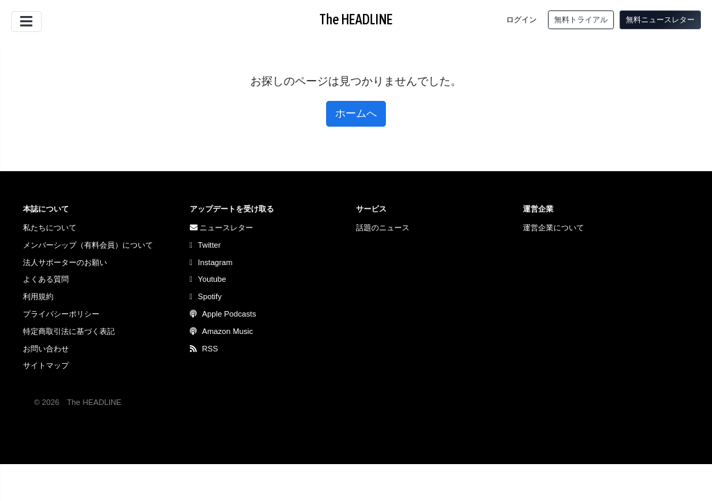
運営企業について (553, 227)
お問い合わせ (46, 348)
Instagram (211, 262)
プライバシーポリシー (61, 314)
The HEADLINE (356, 19)
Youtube (208, 279)
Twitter (205, 245)
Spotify (206, 296)
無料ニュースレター (660, 19)
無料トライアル (581, 19)
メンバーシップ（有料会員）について (88, 245)
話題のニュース (383, 227)
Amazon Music (221, 331)
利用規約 (38, 296)
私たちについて (49, 227)
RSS (204, 348)
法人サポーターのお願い (65, 262)
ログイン (521, 19)
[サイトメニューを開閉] (26, 21)
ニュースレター (221, 227)
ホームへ (356, 113)
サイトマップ (46, 365)
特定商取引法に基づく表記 (69, 331)
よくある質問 (46, 279)
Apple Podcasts (223, 314)
